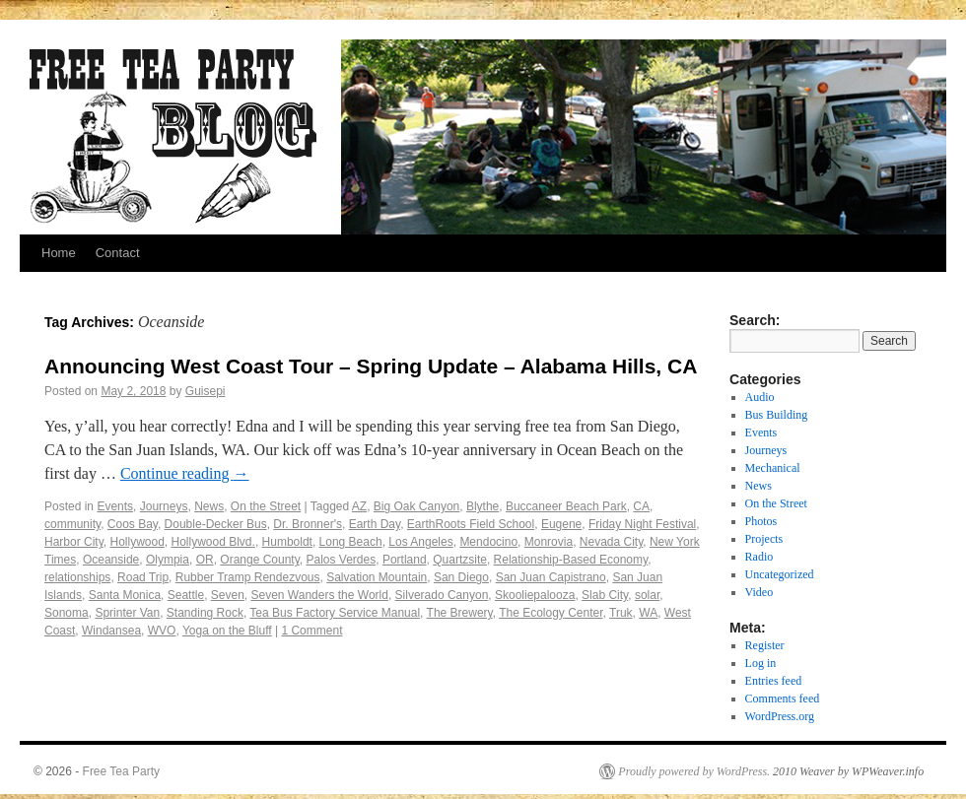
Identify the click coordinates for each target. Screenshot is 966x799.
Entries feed (773, 681)
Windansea (111, 630)
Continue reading (184, 473)
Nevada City (611, 542)
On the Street (266, 506)
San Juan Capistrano (551, 577)
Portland (404, 559)
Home (58, 252)
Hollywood (136, 542)
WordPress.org (779, 716)
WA (648, 613)
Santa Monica (125, 595)
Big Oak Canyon (416, 506)
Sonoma (66, 613)
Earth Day (374, 524)
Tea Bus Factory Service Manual (334, 613)
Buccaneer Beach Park (566, 506)
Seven (227, 595)
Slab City (605, 595)
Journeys (164, 506)
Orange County (260, 559)
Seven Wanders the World (319, 595)
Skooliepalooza (535, 595)
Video (759, 592)
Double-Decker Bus (216, 524)
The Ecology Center (550, 613)
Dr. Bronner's (307, 524)
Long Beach (350, 542)
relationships (77, 577)
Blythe (482, 506)
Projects (764, 539)
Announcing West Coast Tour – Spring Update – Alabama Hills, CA (370, 366)
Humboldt (287, 542)
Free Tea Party (121, 771)
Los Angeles (420, 542)
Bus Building (776, 415)
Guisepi (205, 391)
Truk (621, 613)
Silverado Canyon (442, 595)
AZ (359, 506)
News (209, 506)
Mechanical (772, 468)
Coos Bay (132, 524)
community (72, 524)
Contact (118, 252)
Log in (761, 663)
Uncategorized (779, 574)
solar (647, 595)
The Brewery (460, 613)
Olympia (167, 559)
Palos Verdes (341, 559)
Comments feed (782, 698)
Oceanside (111, 559)
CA (641, 506)
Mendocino (488, 542)
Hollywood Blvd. (213, 542)
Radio (759, 557)
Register (765, 645)
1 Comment (311, 630)
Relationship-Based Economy (571, 559)
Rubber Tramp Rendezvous (247, 577)
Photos (761, 521)
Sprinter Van (127, 613)
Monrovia (548, 542)
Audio (760, 397)
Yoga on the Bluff (227, 630)
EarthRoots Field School (470, 524)
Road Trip (143, 577)
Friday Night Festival (642, 524)
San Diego (461, 577)
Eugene (561, 524)
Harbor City (74, 542)
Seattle (186, 595)
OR (205, 559)
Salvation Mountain (376, 577)
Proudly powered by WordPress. (694, 771)
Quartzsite (460, 559)
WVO (162, 630)
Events (115, 506)
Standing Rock (205, 613)
